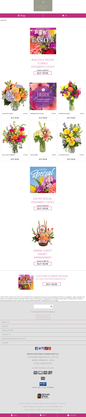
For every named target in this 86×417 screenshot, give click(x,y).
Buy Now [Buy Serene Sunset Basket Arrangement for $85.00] (42, 263)
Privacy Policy (30, 410)
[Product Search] (43, 306)
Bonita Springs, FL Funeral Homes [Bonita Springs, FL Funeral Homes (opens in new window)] (32, 403)
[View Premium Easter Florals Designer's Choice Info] (43, 96)
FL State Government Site (53, 406)
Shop (21, 15)
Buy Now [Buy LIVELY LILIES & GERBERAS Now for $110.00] (15, 159)
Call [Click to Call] (14, 415)
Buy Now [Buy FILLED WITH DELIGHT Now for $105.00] (15, 118)
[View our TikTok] (46, 349)
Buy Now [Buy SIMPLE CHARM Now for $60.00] (43, 159)
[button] (43, 384)
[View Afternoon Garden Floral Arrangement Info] (71, 96)
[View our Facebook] (36, 349)
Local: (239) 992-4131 (43, 363)
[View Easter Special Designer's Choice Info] (43, 180)
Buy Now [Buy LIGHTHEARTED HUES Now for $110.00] (71, 159)
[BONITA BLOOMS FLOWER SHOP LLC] (43, 11)
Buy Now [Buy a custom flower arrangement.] (51, 284)
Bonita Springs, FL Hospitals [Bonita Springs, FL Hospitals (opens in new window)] (56, 403)
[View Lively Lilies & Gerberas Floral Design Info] (14, 137)
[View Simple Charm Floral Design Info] (43, 137)
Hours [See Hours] (71, 415)
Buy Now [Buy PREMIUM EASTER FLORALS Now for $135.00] (43, 118)
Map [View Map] (43, 415)
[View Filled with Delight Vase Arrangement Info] (14, 96)
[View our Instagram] (43, 349)
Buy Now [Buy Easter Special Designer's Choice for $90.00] (42, 208)
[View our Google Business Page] (39, 349)
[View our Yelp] (49, 349)
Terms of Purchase (43, 410)
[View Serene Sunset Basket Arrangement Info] (43, 232)
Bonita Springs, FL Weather (33, 406)
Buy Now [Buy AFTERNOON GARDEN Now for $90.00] (71, 118)
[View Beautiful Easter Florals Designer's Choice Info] (43, 41)
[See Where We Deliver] (43, 317)
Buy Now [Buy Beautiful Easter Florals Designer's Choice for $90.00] (42, 72)
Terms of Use (56, 410)
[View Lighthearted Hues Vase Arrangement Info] (71, 137)
